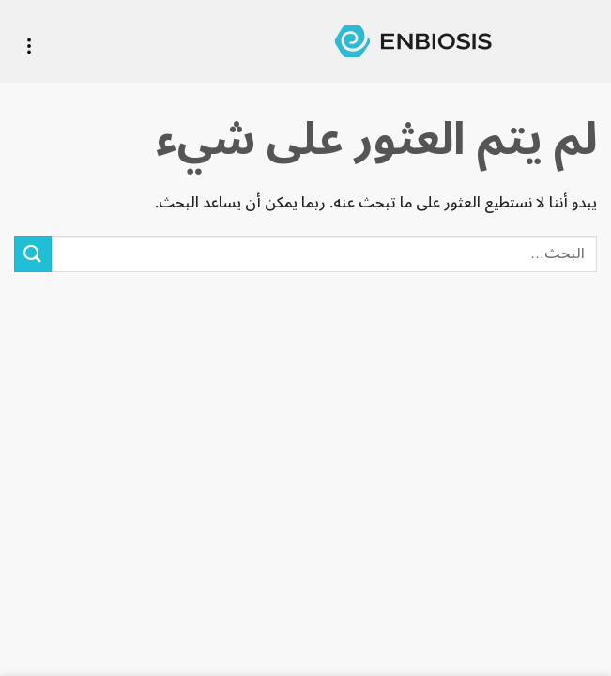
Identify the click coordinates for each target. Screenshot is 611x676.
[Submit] (33, 254)
